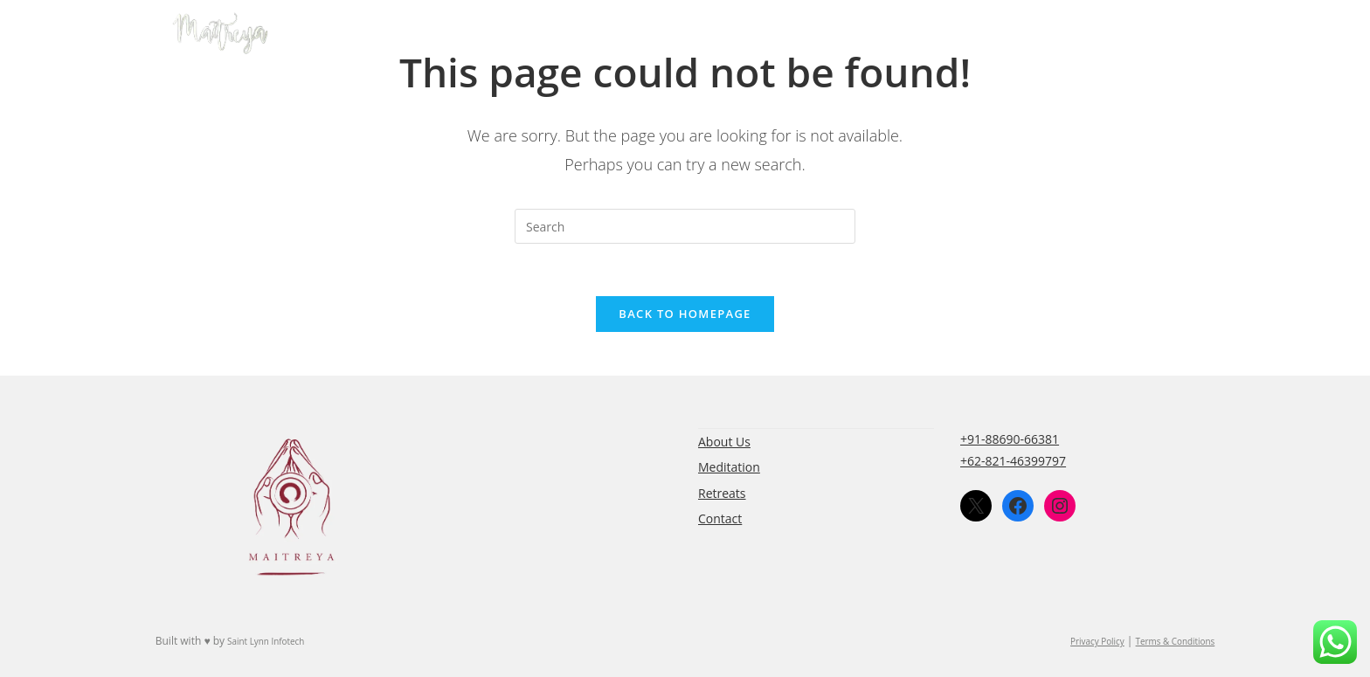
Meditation (729, 467)
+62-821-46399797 (1013, 460)
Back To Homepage (685, 313)
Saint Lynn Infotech (265, 641)
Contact (720, 518)
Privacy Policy (1097, 641)
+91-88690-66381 (1009, 439)
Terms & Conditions (1175, 641)
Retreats (722, 493)
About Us (724, 441)
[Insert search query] (685, 226)
